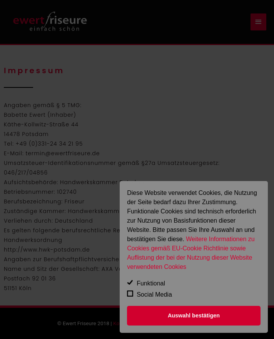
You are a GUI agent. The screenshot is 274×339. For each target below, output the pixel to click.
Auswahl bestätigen (194, 315)
